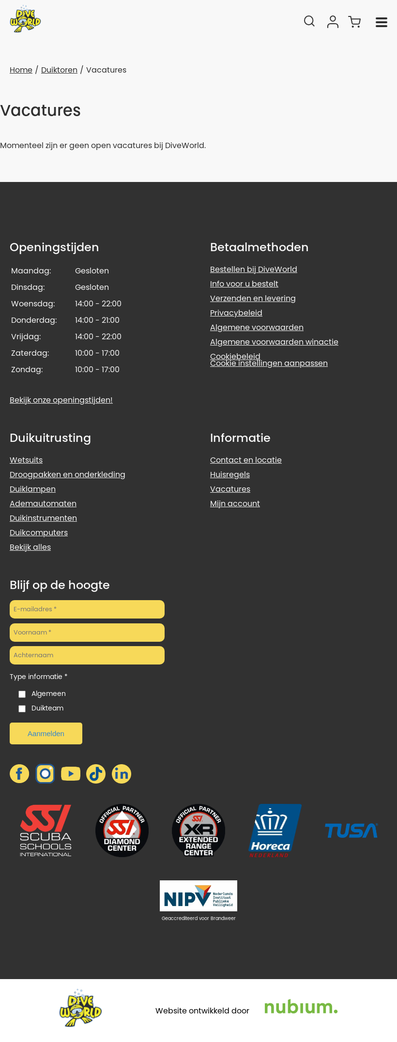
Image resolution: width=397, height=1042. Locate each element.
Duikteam (47, 708)
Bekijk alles (30, 547)
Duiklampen (33, 489)
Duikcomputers (39, 532)
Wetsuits (26, 460)
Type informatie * (39, 676)
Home (21, 70)
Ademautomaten (43, 503)
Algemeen (48, 693)
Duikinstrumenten (43, 518)
